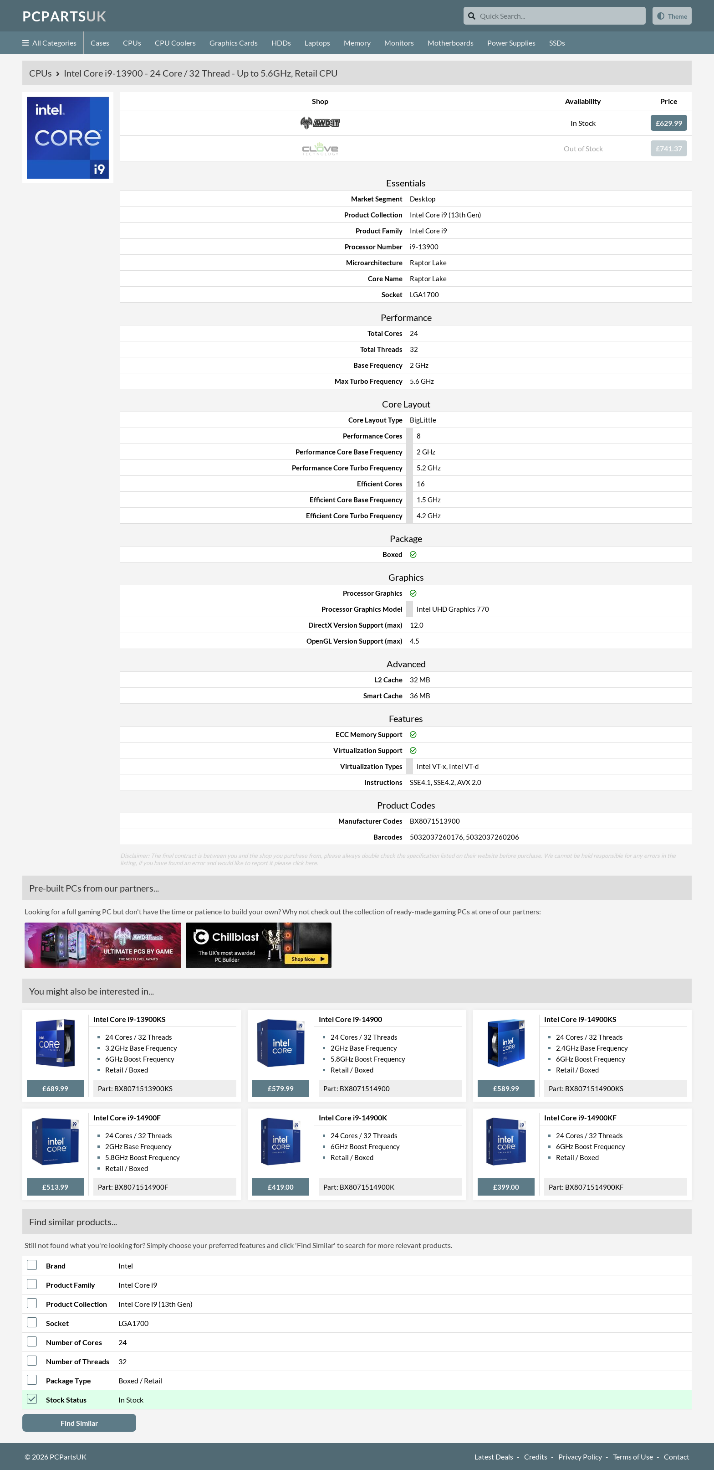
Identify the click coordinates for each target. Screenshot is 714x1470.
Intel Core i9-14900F (127, 1117)
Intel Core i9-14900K (353, 1117)
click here (304, 863)
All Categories (49, 42)
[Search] (472, 16)
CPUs (132, 42)
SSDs (557, 42)
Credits (535, 1456)
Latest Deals (493, 1456)
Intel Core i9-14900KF (580, 1117)
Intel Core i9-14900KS (580, 1019)
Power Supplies (511, 42)
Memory (357, 42)
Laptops (317, 42)
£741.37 (669, 148)
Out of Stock (583, 148)
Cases (100, 42)
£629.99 (669, 123)
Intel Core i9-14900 (350, 1019)
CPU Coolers (175, 42)
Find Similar (79, 1422)
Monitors (399, 42)
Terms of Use (633, 1456)
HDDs (281, 42)
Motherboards (451, 42)
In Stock (583, 123)
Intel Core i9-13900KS (129, 1019)
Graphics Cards (233, 42)
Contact (676, 1456)
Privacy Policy (580, 1456)
